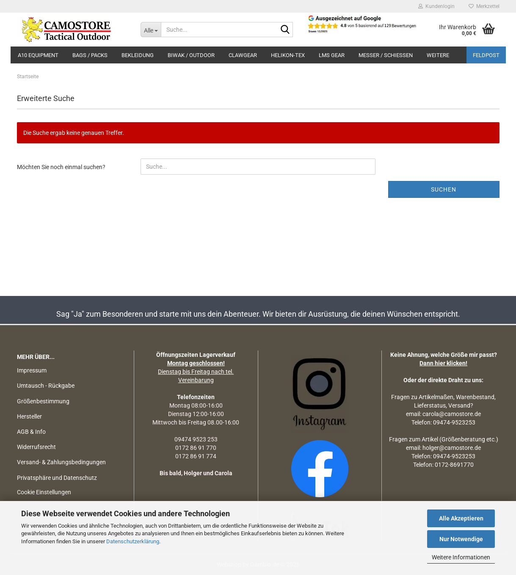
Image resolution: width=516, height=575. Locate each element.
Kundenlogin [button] (436, 6)
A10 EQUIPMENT (38, 55)
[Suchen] (285, 30)
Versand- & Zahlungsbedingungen (61, 462)
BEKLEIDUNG (137, 55)
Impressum (32, 370)
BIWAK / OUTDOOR (191, 55)
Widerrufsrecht (36, 447)
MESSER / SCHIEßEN (386, 55)
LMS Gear (332, 55)
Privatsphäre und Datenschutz (57, 477)
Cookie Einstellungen (44, 492)
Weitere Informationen (461, 557)
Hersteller (29, 416)
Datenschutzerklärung (132, 541)
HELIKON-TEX (288, 55)
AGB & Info (31, 431)
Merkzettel (484, 6)
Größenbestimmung (43, 401)
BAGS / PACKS (90, 55)
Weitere (438, 55)
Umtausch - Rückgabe (46, 385)
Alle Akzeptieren (461, 518)
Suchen (443, 189)
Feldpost (486, 55)
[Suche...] (151, 29)
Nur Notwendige (461, 539)
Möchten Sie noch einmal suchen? (61, 167)
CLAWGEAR (243, 55)
